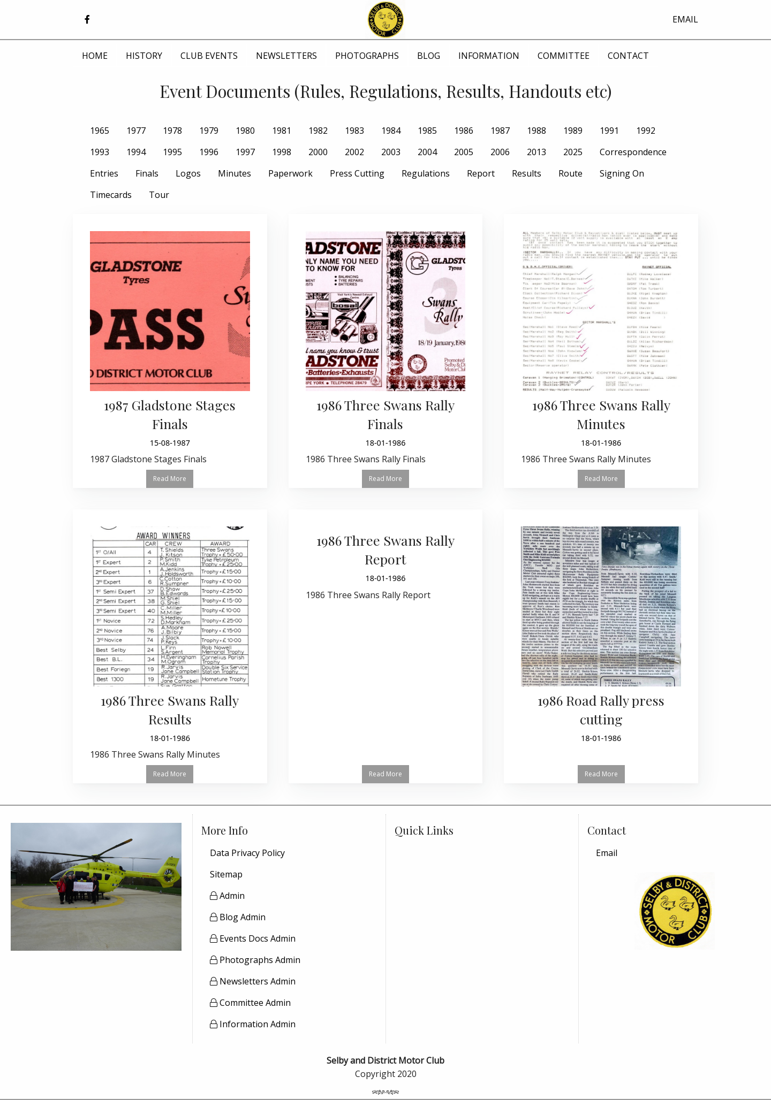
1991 (609, 130)
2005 (463, 152)
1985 (427, 130)
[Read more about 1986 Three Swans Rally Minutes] (601, 351)
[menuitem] (674, 853)
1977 (136, 130)
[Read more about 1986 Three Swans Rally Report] (386, 566)
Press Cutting (357, 173)
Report (481, 173)
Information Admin (253, 1024)
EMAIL (685, 19)
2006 (500, 152)
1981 (281, 130)
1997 (245, 152)
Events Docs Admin (253, 938)
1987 (500, 130)
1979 (208, 130)
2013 (536, 152)
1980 (245, 130)
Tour (159, 195)
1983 (354, 130)
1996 (208, 152)
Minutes (234, 173)
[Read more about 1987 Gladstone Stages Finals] (170, 351)
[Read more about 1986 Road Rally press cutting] (601, 637)
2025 (573, 152)
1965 (99, 130)
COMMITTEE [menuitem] (563, 56)
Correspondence (633, 152)
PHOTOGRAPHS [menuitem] (367, 56)
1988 (536, 130)
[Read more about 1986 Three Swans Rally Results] (170, 646)
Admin (227, 896)
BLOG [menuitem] (428, 56)
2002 (354, 152)
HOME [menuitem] (95, 56)
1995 (172, 152)
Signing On (622, 173)
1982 (318, 130)
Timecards (111, 195)
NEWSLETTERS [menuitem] (286, 56)
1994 (136, 152)
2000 (318, 152)
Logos (188, 173)
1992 (645, 130)
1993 (99, 152)
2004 (427, 152)
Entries (104, 173)
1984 (390, 130)
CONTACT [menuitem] (628, 56)
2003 (390, 152)
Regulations (426, 173)
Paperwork (290, 173)
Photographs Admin (255, 960)
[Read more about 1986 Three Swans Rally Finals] (386, 351)
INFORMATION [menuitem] (488, 56)
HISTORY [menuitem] (144, 56)
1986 (463, 130)
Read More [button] (169, 478)
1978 (172, 130)
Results (526, 173)
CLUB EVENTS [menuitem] (209, 56)
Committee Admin (250, 1003)
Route (570, 173)
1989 (573, 130)
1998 (281, 152)
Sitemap (226, 874)
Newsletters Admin (253, 981)
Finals (146, 173)
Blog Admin (238, 917)
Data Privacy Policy (247, 853)
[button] (87, 19)
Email (606, 853)
